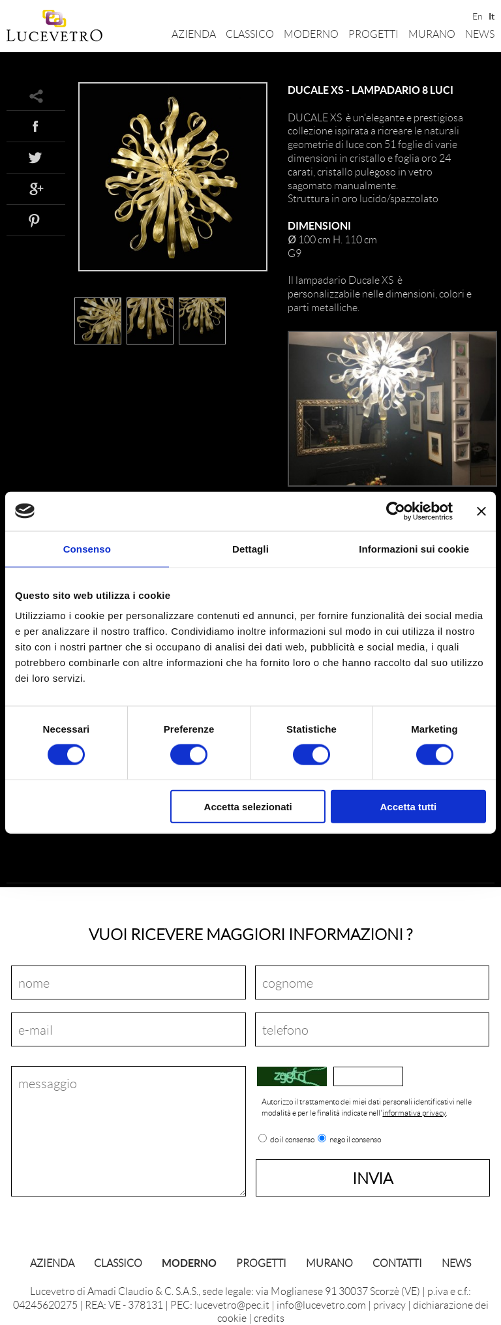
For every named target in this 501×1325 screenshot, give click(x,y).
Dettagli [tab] (250, 548)
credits (269, 1317)
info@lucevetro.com (321, 1304)
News (479, 33)
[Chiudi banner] (481, 510)
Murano (431, 33)
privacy (389, 1304)
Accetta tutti (408, 806)
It (491, 15)
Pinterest (36, 220)
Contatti (397, 1262)
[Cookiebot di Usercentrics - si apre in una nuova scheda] (396, 511)
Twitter (36, 157)
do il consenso (292, 1140)
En (476, 15)
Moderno (311, 33)
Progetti (373, 33)
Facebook (36, 126)
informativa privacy (414, 1113)
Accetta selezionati (248, 806)
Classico (250, 33)
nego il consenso (355, 1140)
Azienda (194, 33)
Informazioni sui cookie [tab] (414, 548)
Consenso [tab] (87, 548)
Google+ (36, 188)
